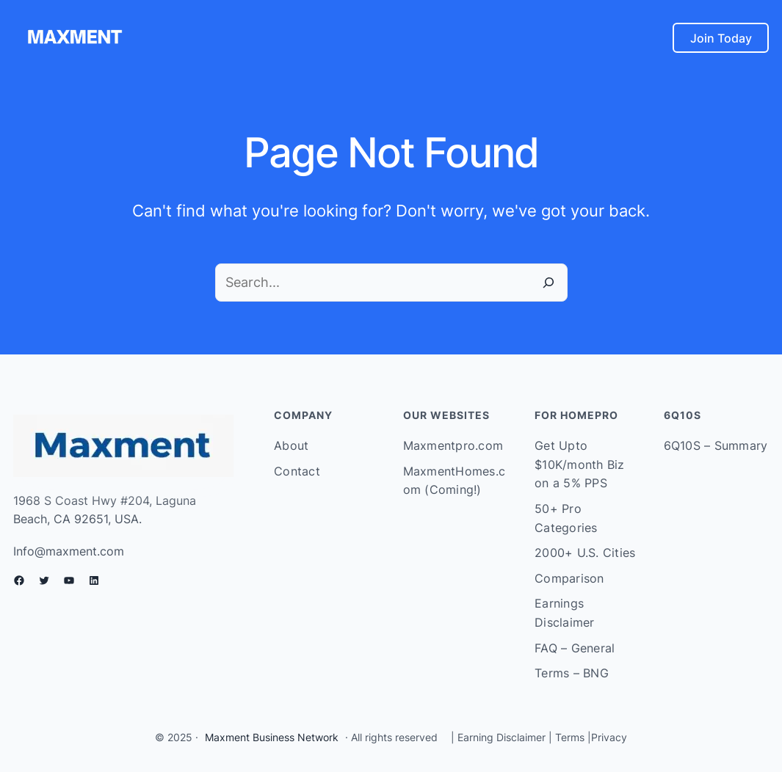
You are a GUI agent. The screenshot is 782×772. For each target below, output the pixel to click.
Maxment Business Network (271, 737)
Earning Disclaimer (500, 737)
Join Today (721, 38)
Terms (569, 737)
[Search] (548, 282)
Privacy (609, 737)
